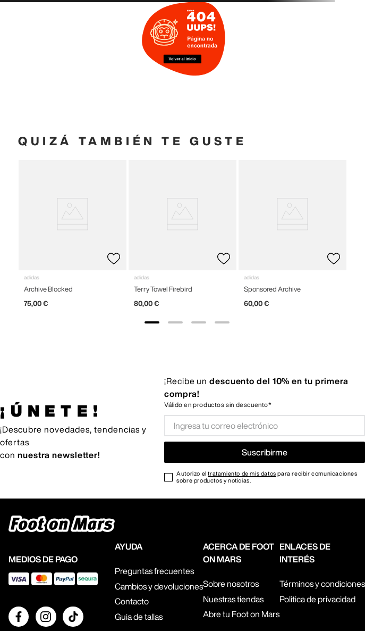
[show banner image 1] (152, 322)
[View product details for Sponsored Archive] (292, 238)
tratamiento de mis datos (242, 473)
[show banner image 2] (175, 322)
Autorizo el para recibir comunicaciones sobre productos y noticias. (266, 476)
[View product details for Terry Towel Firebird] (182, 238)
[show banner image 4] (222, 322)
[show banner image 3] (198, 322)
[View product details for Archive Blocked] (72, 238)
